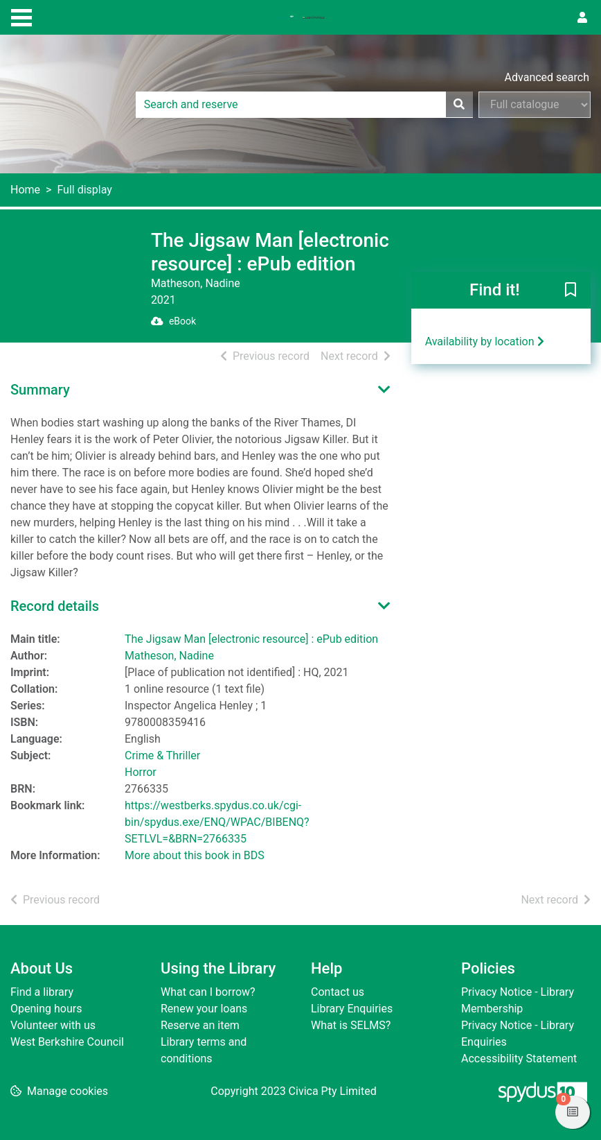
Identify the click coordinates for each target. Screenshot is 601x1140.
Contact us (337, 992)
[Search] (459, 105)
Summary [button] (40, 389)
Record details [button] (54, 606)
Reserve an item (200, 1025)
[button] (570, 291)
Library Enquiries (352, 1008)
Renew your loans (204, 1008)
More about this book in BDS (194, 855)
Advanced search (547, 77)
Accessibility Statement (519, 1058)
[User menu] (582, 18)
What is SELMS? (351, 1025)
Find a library (41, 992)
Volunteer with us (53, 1025)
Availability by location (484, 341)
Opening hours (46, 1008)
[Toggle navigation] (21, 16)
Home (25, 189)
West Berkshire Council (67, 1041)
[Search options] (534, 105)
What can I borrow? (208, 992)
